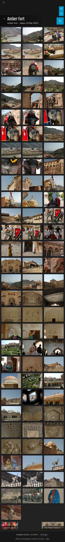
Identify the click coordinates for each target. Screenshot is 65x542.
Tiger (47, 539)
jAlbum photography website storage (29, 539)
